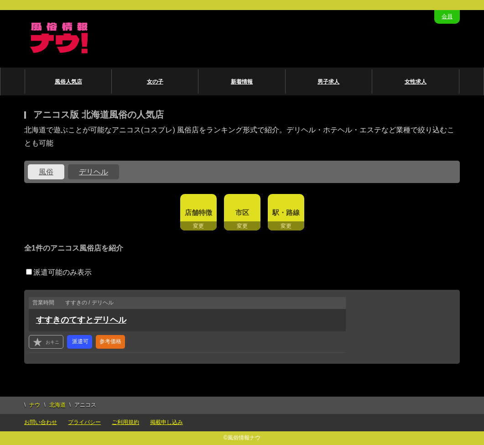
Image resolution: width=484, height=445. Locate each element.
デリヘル (93, 172)
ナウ (34, 405)
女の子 (155, 82)
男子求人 (328, 82)
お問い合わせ (40, 422)
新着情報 (242, 82)
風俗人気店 (68, 82)
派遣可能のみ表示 (59, 272)
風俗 (46, 172)
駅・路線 (286, 212)
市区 (242, 212)
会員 (447, 16)
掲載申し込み (166, 422)
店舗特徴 (198, 212)
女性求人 (416, 82)
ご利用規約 (125, 422)
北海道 (57, 405)
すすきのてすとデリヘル (81, 320)
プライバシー (84, 422)
